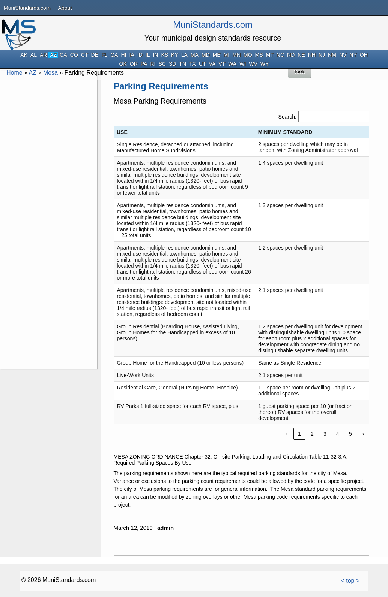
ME (217, 55)
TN (182, 64)
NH (312, 55)
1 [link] (299, 434)
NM (332, 55)
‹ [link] (287, 434)
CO (74, 55)
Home (14, 72)
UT (202, 64)
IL (148, 55)
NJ (322, 55)
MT (270, 55)
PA (144, 64)
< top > (350, 580)
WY (264, 64)
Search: (287, 117)
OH (364, 55)
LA (184, 55)
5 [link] (350, 434)
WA (232, 64)
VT (221, 64)
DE (94, 55)
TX (192, 64)
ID (140, 55)
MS (259, 55)
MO (248, 55)
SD (172, 64)
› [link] (363, 434)
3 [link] (324, 434)
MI (227, 55)
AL (33, 55)
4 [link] (337, 434)
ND (291, 55)
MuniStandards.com (27, 8)
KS (164, 55)
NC (280, 55)
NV (342, 55)
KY (174, 55)
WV (253, 64)
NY (352, 55)
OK (123, 64)
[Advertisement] (48, 194)
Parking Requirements (161, 86)
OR (134, 64)
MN (236, 55)
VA (212, 64)
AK (23, 55)
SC (161, 64)
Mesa (50, 72)
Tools (299, 71)
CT (84, 55)
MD (206, 55)
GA (114, 55)
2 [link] (312, 434)
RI (152, 64)
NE (301, 55)
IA (131, 55)
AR (43, 55)
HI (123, 55)
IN (155, 55)
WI (242, 64)
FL (104, 55)
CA (63, 55)
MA (195, 55)
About (65, 8)
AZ (53, 55)
